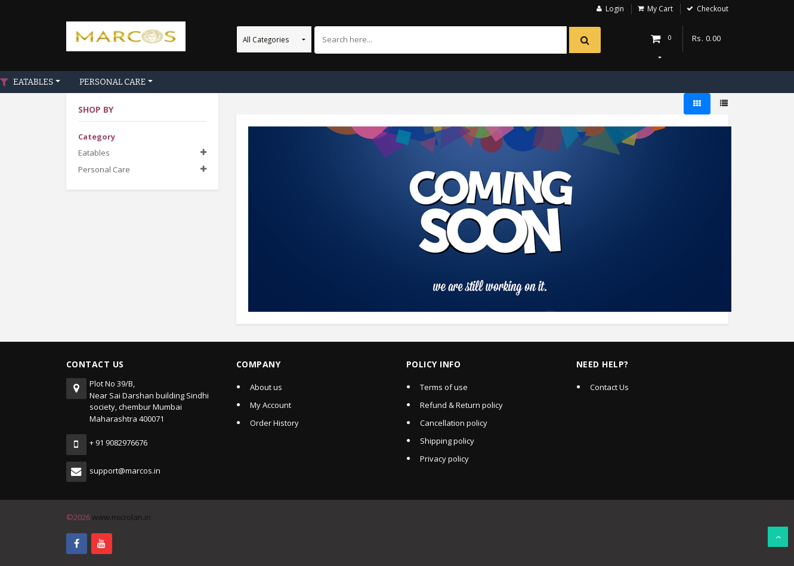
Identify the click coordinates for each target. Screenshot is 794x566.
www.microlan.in (121, 517)
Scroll (778, 537)
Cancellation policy (453, 422)
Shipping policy (447, 440)
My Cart (660, 9)
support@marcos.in (124, 470)
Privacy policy (444, 458)
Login (614, 9)
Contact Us (609, 387)
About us (266, 387)
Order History (274, 422)
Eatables (94, 152)
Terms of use (444, 387)
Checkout (712, 9)
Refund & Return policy (461, 405)
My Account (270, 405)
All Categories (267, 39)
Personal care (104, 169)
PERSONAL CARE (112, 82)
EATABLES (33, 82)
